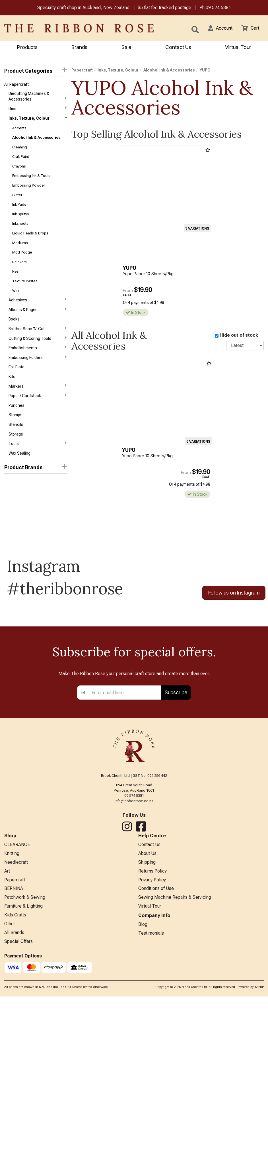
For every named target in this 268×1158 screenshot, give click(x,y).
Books (14, 334)
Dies (38, 110)
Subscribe (176, 847)
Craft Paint (20, 161)
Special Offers (18, 1102)
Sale (126, 48)
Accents (19, 131)
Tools (38, 466)
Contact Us (178, 48)
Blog (142, 1084)
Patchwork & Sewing (24, 1056)
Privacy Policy (152, 1037)
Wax (15, 304)
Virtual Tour (238, 48)
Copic (9, 516)
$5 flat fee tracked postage (164, 8)
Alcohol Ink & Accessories (36, 141)
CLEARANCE (17, 999)
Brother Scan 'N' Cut (38, 344)
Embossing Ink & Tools (31, 182)
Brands (79, 48)
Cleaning (19, 151)
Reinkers (19, 273)
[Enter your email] (124, 847)
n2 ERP (259, 1148)
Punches (16, 425)
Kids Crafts (15, 1074)
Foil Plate (16, 385)
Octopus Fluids (17, 536)
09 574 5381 (218, 8)
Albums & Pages (38, 323)
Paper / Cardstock (38, 415)
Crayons (19, 171)
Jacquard (13, 526)
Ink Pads (19, 212)
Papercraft (82, 71)
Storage (16, 456)
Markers (38, 405)
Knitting (11, 1009)
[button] (217, 28)
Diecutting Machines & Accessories (38, 97)
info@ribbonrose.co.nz (134, 955)
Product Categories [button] (35, 71)
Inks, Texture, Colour (38, 120)
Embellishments (38, 364)
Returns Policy (152, 1027)
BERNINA (13, 1046)
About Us (147, 1009)
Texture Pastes (25, 293)
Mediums (20, 253)
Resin (17, 283)
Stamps (15, 436)
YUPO (9, 546)
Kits (12, 395)
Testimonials (151, 1093)
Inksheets (20, 232)
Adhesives (38, 313)
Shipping (147, 1018)
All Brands (14, 1093)
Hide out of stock (239, 336)
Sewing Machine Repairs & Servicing (174, 1056)
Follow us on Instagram (233, 616)
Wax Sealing (19, 476)
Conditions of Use (156, 1046)
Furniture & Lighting (23, 1065)
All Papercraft (16, 85)
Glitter (17, 202)
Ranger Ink (13, 506)
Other (9, 1083)
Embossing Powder (28, 192)
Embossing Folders (38, 374)
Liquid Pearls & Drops (30, 243)
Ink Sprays (20, 222)
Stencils (16, 446)
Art (7, 1027)
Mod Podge (22, 263)
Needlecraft (16, 1018)
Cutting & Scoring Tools (38, 354)
